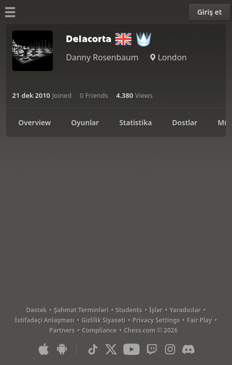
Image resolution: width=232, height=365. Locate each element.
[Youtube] (131, 349)
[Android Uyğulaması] (62, 349)
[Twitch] (152, 349)
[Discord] (188, 349)
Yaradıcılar (185, 310)
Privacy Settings (156, 320)
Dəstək (36, 310)
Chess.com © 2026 (151, 330)
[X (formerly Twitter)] (111, 349)
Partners (62, 330)
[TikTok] (93, 349)
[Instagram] (170, 349)
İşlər (155, 310)
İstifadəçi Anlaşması (44, 320)
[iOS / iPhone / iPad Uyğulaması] (44, 349)
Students (129, 310)
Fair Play (199, 320)
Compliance (99, 330)
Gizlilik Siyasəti (103, 320)
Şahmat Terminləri (81, 310)
